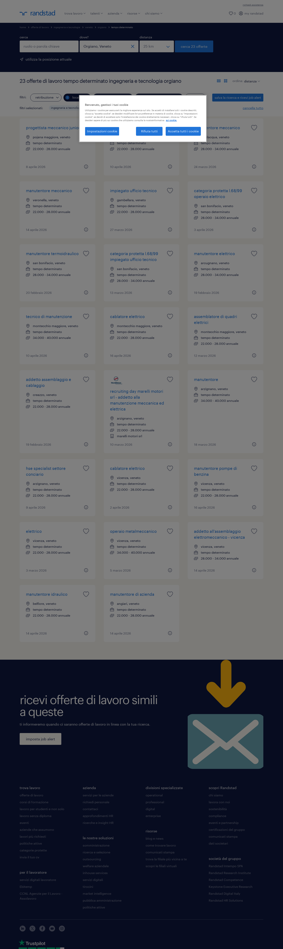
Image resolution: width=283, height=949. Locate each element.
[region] (143, 118)
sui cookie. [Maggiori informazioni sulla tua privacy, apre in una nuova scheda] (171, 120)
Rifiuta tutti (149, 131)
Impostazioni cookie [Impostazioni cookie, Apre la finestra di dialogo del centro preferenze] (102, 131)
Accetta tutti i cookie (183, 131)
